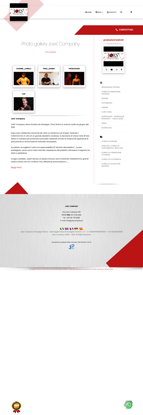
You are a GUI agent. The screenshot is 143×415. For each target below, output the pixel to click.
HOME (88, 12)
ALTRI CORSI (106, 112)
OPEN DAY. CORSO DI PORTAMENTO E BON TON (112, 147)
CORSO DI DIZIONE (109, 141)
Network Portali (109, 269)
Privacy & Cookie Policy (43, 269)
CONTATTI (111, 12)
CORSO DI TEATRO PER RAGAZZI (110, 165)
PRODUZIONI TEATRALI (110, 87)
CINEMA (104, 107)
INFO (99, 12)
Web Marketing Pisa (78, 269)
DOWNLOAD (106, 127)
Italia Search (100, 269)
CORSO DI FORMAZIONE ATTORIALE (111, 153)
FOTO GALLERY (50, 52)
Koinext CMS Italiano (79, 242)
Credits (70, 269)
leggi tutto (16, 167)
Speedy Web (65, 242)
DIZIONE (104, 98)
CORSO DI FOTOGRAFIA (111, 159)
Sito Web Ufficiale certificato (60, 269)
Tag (51, 269)
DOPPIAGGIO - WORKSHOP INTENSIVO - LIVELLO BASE (112, 117)
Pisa (91, 269)
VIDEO (104, 123)
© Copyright (33, 269)
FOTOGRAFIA (106, 103)
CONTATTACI (124, 29)
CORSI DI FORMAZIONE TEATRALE (110, 92)
